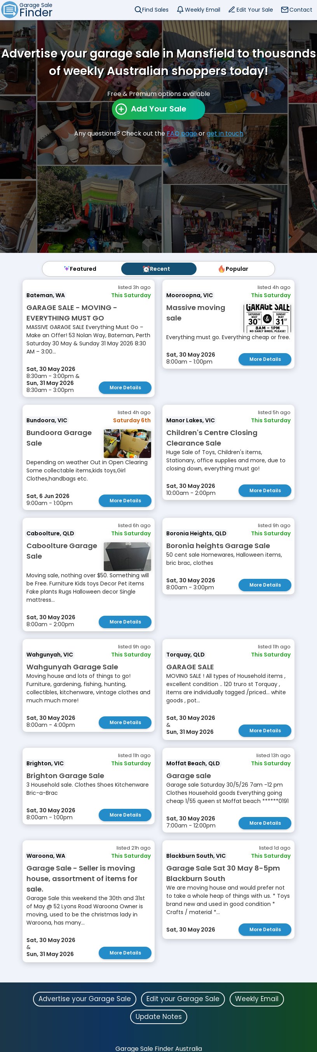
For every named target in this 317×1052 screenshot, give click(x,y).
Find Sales (155, 10)
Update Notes (159, 1016)
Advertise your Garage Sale (84, 998)
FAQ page (182, 133)
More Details (125, 387)
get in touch (225, 133)
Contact (300, 10)
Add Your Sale (158, 108)
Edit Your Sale (255, 10)
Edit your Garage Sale (182, 998)
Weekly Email (202, 10)
